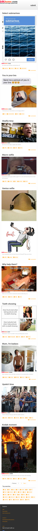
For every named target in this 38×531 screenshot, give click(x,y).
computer (16, 499)
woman (5, 499)
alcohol (29, 492)
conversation (10, 114)
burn (15, 478)
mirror (22, 377)
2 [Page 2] (21, 483)
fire (24, 478)
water (17, 68)
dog (13, 489)
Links (3, 509)
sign (4, 489)
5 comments (32, 480)
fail (14, 181)
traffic (27, 499)
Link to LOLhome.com (6, 513)
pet (26, 489)
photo (20, 147)
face (14, 494)
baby (4, 494)
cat (8, 489)
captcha (5, 68)
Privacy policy (4, 521)
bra (4, 114)
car (17, 489)
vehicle (5, 497)
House (20, 478)
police (28, 497)
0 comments (32, 70)
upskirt (5, 417)
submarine (23, 68)
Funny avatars (4, 511)
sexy (31, 417)
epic (24, 492)
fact (10, 499)
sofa (20, 296)
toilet (20, 492)
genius (10, 257)
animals (10, 492)
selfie (4, 147)
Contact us (4, 517)
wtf (30, 489)
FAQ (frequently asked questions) (8, 519)
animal (22, 489)
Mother (16, 377)
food (4, 492)
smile (18, 336)
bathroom (12, 497)
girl (26, 417)
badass (5, 377)
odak (4, 478)
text (16, 114)
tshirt (22, 499)
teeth (23, 336)
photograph (11, 336)
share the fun (34, 5)
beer (27, 494)
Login (3, 526)
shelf (15, 147)
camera (19, 181)
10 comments (32, 419)
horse (28, 336)
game (18, 497)
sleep (23, 497)
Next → (25, 483)
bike (23, 494)
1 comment (32, 379)
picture (11, 68)
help (15, 296)
